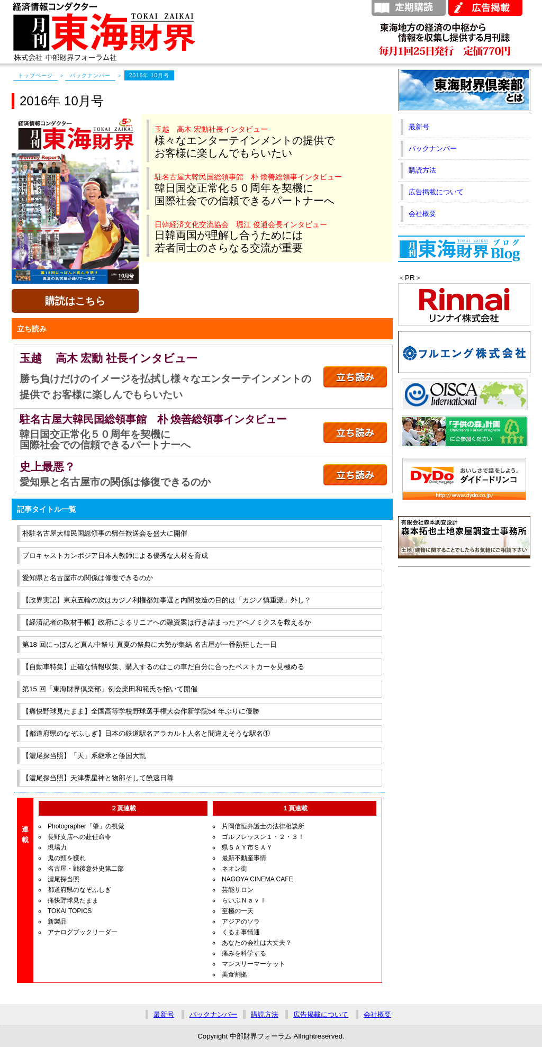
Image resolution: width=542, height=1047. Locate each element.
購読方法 (422, 170)
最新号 (419, 127)
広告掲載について (436, 192)
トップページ (35, 75)
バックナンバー (90, 75)
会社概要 (422, 214)
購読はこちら (75, 300)
